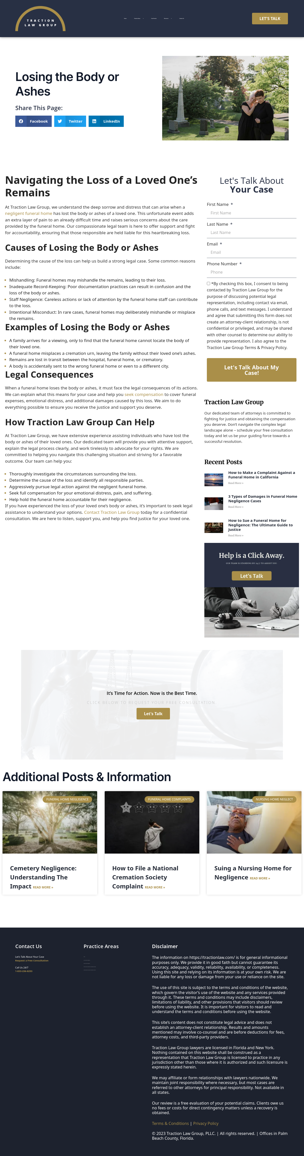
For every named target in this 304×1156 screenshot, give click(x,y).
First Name (218, 204)
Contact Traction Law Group (112, 512)
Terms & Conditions (170, 1123)
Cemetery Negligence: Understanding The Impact (43, 877)
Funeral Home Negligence (98, 970)
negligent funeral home (28, 213)
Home (98, 16)
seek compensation (144, 394)
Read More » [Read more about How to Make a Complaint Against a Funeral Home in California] (236, 483)
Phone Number (222, 264)
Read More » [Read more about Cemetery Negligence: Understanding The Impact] (43, 887)
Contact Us (156, 21)
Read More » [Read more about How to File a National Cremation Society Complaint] (155, 887)
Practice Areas (129, 16)
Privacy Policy (206, 1123)
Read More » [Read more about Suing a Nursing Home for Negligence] (260, 878)
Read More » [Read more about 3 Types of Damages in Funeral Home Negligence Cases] (236, 507)
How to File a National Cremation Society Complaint (145, 877)
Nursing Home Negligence (98, 964)
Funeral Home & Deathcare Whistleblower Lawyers (112, 976)
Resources (199, 16)
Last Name (218, 224)
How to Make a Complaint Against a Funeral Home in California (261, 474)
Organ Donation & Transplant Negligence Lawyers (111, 982)
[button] (33, 121)
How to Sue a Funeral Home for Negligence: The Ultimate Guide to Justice (260, 525)
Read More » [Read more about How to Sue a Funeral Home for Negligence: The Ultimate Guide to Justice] (236, 535)
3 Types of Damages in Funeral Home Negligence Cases (262, 498)
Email (213, 244)
